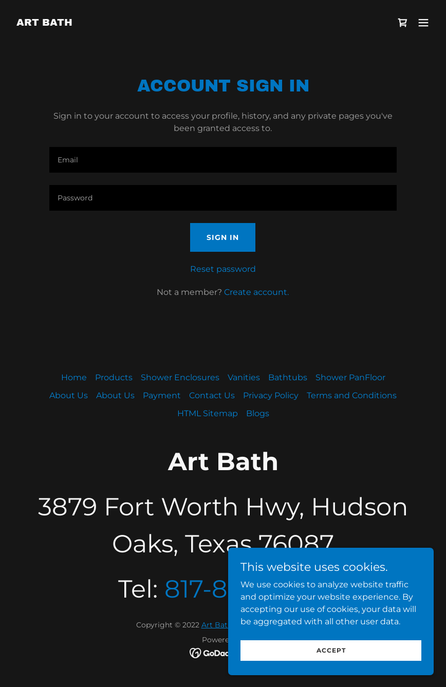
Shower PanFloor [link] (350, 377)
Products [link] (114, 377)
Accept (331, 650)
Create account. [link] (256, 292)
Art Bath (216, 624)
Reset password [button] (223, 269)
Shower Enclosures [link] (180, 377)
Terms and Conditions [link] (352, 395)
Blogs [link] (257, 413)
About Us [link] (68, 395)
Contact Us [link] (212, 395)
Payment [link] (162, 395)
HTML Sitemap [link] (207, 413)
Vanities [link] (244, 377)
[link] (44, 23)
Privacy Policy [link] (271, 395)
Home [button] (74, 377)
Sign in (223, 237)
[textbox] (222, 160)
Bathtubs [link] (287, 377)
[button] (423, 22)
